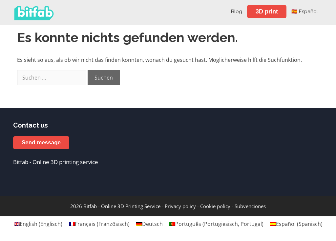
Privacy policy (180, 206)
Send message (41, 142)
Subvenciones (250, 206)
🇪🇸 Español (304, 11)
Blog (236, 11)
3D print (267, 11)
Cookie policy (215, 206)
